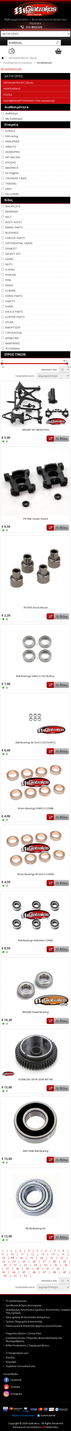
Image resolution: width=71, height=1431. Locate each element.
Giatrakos (36, 9)
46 (34, 1272)
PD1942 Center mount (35, 518)
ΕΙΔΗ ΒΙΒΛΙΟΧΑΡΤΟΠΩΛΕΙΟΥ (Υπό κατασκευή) (29, 100)
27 (44, 1261)
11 (22, 1254)
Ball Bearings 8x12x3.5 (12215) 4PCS (36, 742)
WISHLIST (7, 441)
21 (51, 1258)
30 (5, 1265)
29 (64, 1261)
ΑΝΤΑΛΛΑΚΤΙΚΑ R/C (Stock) (23, 58)
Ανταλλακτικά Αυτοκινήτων (17, 62)
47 (44, 1272)
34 (45, 1265)
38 (17, 1268)
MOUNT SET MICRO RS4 (35, 429)
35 (55, 1265)
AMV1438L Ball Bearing (35, 1151)
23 (3, 1261)
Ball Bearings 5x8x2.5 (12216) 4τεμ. (35, 676)
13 (42, 1254)
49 (64, 1272)
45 (23, 1272)
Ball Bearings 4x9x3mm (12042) (35, 940)
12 (32, 1254)
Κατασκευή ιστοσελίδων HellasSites (35, 1427)
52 (25, 1275)
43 (3, 1272)
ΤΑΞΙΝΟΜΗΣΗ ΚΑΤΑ (24, 376)
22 (61, 1258)
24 (13, 1261)
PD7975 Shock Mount (36, 607)
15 (62, 1254)
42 (58, 1268)
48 (54, 1272)
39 (27, 1268)
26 (34, 1261)
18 (21, 1258)
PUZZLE (8, 94)
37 (7, 1268)
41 (47, 1268)
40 (37, 1268)
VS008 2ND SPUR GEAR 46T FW (35, 1079)
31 (15, 1265)
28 (54, 1261)
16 (3, 1258)
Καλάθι (58, 439)
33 (35, 1265)
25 (23, 1261)
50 (5, 1275)
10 (12, 1254)
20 (41, 1258)
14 (52, 1254)
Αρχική (2, 58)
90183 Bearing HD (35, 1228)
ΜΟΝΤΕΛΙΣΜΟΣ (12, 88)
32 (25, 1265)
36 (65, 1265)
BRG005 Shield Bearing (35, 1012)
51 (15, 1275)
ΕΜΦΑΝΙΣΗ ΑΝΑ (49, 369)
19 (31, 1258)
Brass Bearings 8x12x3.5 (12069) (35, 874)
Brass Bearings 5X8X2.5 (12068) (35, 808)
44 (13, 1272)
